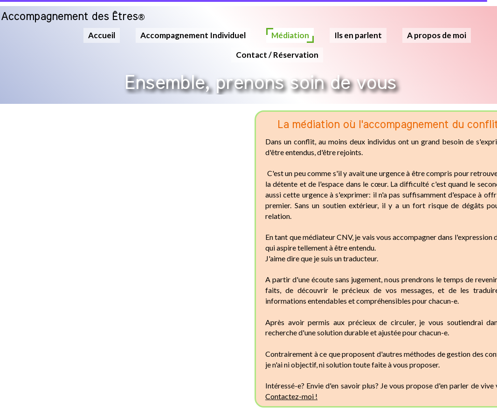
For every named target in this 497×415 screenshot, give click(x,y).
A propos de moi (436, 35)
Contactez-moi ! (291, 396)
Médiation (290, 35)
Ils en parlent (358, 35)
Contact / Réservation (277, 55)
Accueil (101, 35)
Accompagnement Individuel (193, 35)
